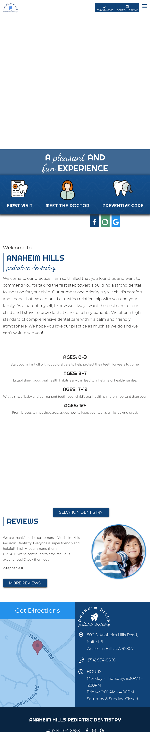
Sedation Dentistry (81, 512)
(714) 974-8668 (102, 660)
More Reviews (25, 583)
